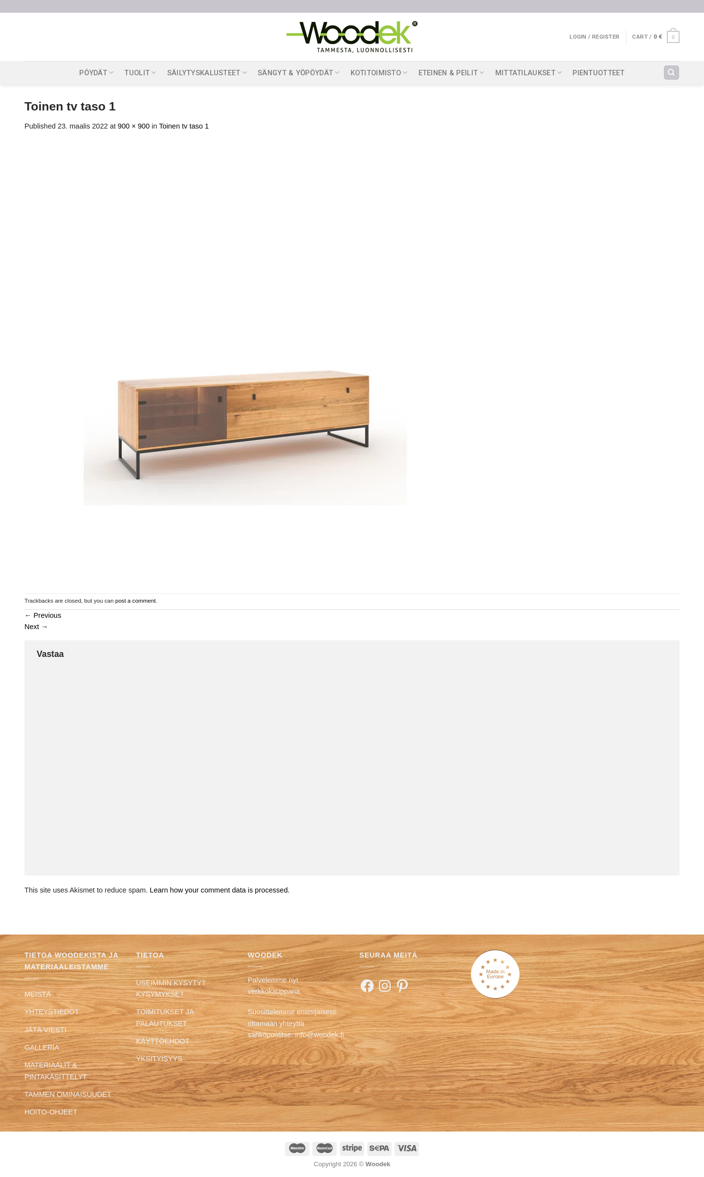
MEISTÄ (37, 994)
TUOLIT (140, 72)
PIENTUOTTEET (598, 72)
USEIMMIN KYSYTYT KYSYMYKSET (171, 988)
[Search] (671, 72)
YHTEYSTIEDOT (51, 1012)
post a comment (135, 600)
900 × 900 (134, 126)
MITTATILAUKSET (528, 72)
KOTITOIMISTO (379, 72)
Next (36, 627)
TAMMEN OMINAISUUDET (67, 1094)
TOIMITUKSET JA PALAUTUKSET (164, 1017)
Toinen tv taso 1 (184, 126)
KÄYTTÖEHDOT (162, 1041)
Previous (42, 615)
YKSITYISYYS (159, 1059)
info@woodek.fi (319, 1035)
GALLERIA (41, 1047)
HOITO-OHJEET (50, 1112)
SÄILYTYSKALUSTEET (207, 72)
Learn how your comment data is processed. (219, 890)
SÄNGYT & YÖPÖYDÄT (298, 72)
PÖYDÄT (96, 72)
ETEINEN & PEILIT (451, 72)
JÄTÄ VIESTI (45, 1030)
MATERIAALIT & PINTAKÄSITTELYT (55, 1070)
